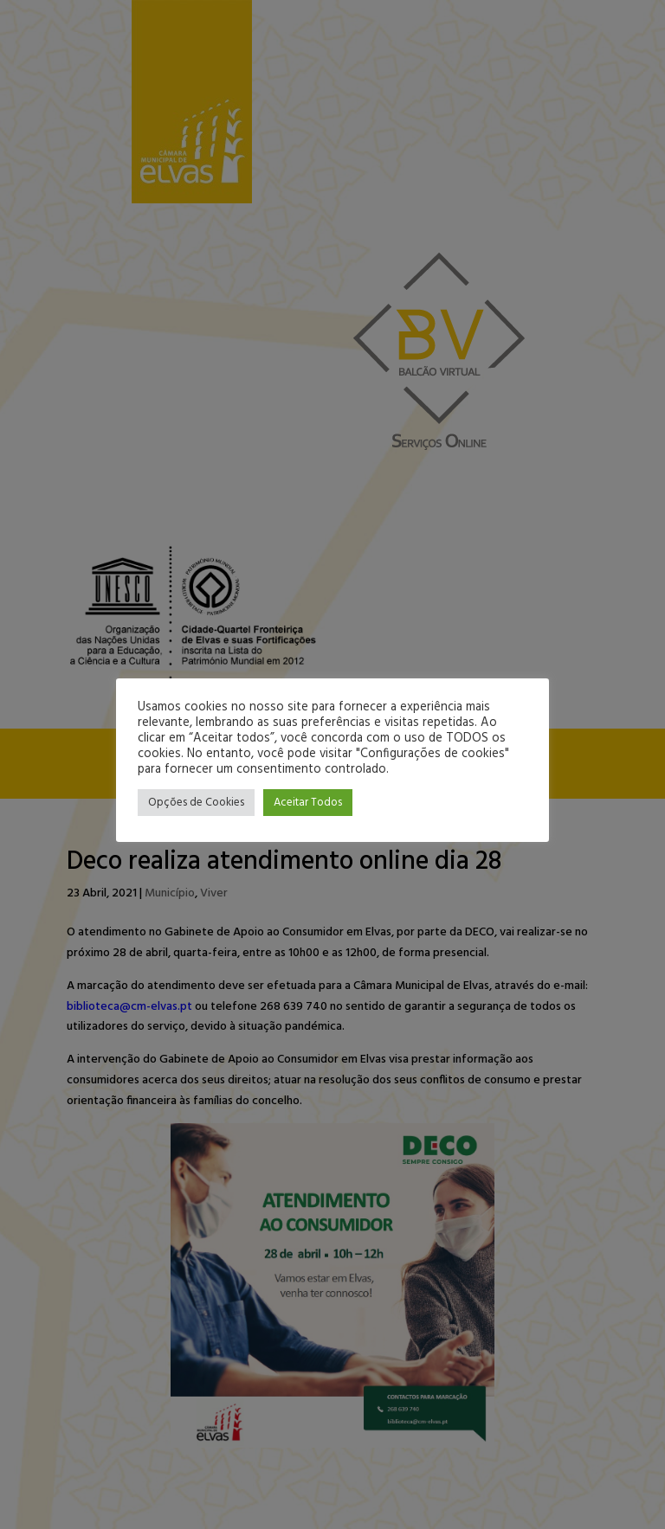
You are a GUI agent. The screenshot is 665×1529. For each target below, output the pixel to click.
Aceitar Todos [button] (308, 802)
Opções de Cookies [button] (196, 802)
